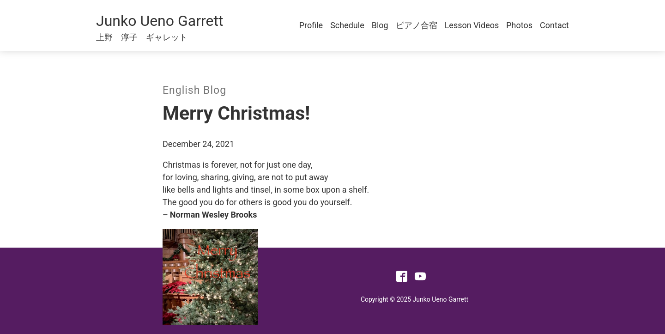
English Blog (194, 90)
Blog (380, 25)
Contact (554, 25)
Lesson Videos (472, 25)
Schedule (347, 25)
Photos (519, 25)
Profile (311, 25)
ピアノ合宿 (416, 25)
